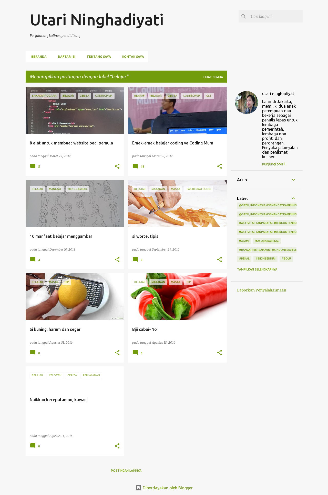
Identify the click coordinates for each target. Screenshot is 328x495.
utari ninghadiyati (278, 93)
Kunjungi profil (273, 164)
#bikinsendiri (265, 258)
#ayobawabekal (267, 240)
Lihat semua (213, 77)
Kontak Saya (131, 56)
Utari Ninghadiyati (97, 19)
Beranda (37, 56)
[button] (117, 166)
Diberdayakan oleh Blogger (164, 488)
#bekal (244, 258)
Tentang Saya (97, 56)
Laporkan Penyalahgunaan (261, 290)
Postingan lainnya (126, 470)
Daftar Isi (65, 56)
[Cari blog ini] (276, 16)
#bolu (286, 258)
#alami (244, 240)
